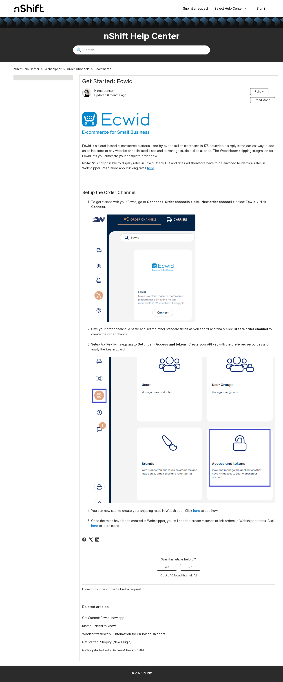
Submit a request (195, 8)
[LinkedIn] (97, 539)
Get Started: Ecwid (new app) (104, 618)
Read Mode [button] (262, 100)
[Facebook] (84, 539)
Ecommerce (103, 69)
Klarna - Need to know (99, 626)
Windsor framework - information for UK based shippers (123, 634)
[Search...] (141, 49)
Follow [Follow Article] (259, 91)
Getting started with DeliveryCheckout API (113, 650)
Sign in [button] (262, 8)
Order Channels (78, 69)
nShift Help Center (26, 69)
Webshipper (53, 69)
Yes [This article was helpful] (166, 567)
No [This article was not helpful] (190, 567)
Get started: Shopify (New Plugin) (107, 642)
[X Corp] (91, 539)
